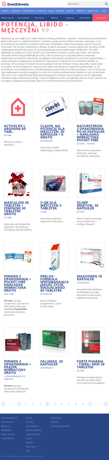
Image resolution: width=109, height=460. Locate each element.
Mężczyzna (31, 446)
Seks (28, 450)
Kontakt (54, 422)
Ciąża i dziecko (8, 434)
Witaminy (5, 426)
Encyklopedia (7, 438)
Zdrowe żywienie (34, 430)
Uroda (29, 418)
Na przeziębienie (9, 418)
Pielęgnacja (6, 430)
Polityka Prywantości (60, 426)
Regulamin (56, 418)
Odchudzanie (7, 422)
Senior (29, 438)
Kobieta (29, 442)
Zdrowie (30, 422)
